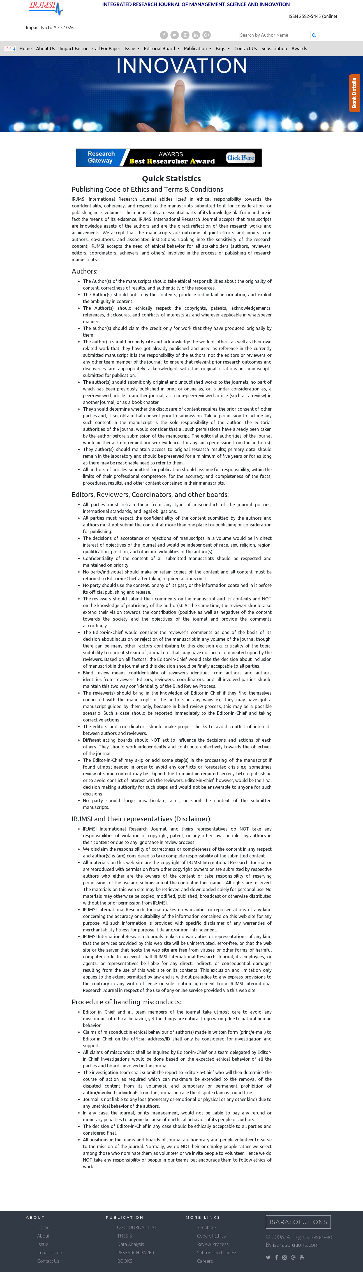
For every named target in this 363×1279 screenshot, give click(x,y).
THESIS (124, 1236)
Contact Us (245, 48)
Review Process (213, 1244)
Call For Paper (106, 48)
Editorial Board (160, 48)
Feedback (206, 1227)
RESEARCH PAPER (135, 1253)
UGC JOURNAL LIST (137, 1227)
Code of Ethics (211, 1236)
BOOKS (124, 1261)
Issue (130, 48)
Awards (299, 48)
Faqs (221, 48)
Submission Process (217, 1253)
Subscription (274, 48)
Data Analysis (130, 1244)
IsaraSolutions (299, 1222)
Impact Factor (74, 48)
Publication (196, 48)
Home (26, 48)
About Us (45, 48)
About (43, 1236)
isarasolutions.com (296, 1244)
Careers (205, 1261)
